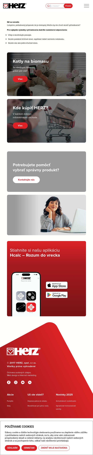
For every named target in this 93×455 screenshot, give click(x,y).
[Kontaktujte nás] (26, 179)
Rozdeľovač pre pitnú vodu (38, 405)
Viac (20, 79)
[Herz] (14, 6)
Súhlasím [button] (12, 448)
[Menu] (86, 6)
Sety (8, 405)
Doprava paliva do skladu (37, 401)
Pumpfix (10, 401)
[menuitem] (86, 6)
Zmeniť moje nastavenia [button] (54, 448)
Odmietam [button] (29, 448)
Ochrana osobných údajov (19, 372)
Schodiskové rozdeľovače (66, 401)
